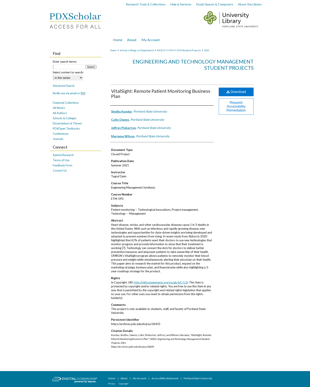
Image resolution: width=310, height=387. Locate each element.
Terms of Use (61, 160)
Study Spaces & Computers (214, 4)
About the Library (250, 4)
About (124, 378)
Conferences (60, 133)
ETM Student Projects (189, 50)
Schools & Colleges (64, 118)
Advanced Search (63, 85)
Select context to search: (68, 72)
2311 (206, 50)
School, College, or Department (137, 50)
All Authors (60, 113)
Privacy (111, 383)
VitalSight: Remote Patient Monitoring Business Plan (160, 93)
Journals (58, 139)
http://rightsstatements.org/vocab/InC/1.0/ (161, 282)
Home (113, 50)
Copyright (124, 383)
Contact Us (60, 170)
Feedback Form (62, 165)
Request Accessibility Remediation (236, 106)
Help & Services (180, 4)
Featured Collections (66, 102)
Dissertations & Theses (67, 123)
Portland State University (198, 378)
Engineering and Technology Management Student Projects (193, 64)
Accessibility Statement (165, 378)
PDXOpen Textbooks (66, 128)
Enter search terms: (65, 61)
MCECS (161, 50)
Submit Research (63, 155)
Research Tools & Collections (146, 4)
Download (236, 92)
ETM (171, 50)
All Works (59, 108)
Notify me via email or (69, 93)
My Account (140, 378)
